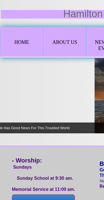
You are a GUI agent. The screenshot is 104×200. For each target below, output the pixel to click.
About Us (64, 42)
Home (21, 42)
